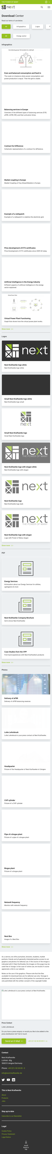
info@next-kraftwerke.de (12, 1073)
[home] (8, 7)
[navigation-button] (49, 7)
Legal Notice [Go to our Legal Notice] (6, 1137)
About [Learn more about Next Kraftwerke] (4, 1095)
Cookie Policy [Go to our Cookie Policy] (6, 1131)
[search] (42, 7)
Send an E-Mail (14, 1041)
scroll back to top (26, 1145)
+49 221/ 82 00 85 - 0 (16, 1068)
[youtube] (8, 1079)
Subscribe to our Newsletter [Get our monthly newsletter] (12, 1116)
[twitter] (3, 1079)
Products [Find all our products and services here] (5, 1098)
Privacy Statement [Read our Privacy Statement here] (8, 1134)
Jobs (3, 1101)
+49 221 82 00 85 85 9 (38, 1041)
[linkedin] (13, 1079)
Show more (7, 329)
